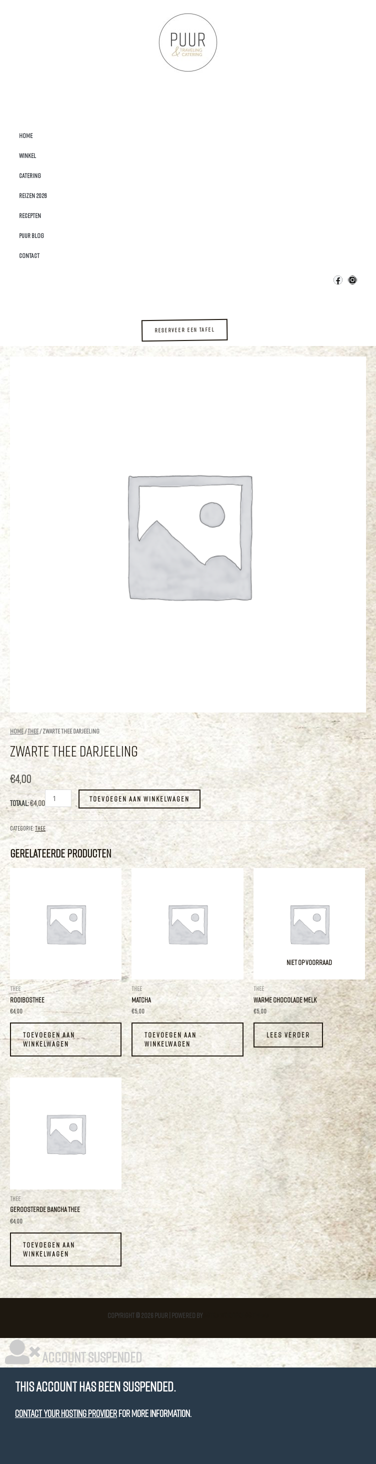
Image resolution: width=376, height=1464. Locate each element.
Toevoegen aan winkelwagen (140, 798)
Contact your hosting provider (66, 1413)
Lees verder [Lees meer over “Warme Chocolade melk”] (288, 1034)
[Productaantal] (58, 798)
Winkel (27, 156)
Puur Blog (31, 236)
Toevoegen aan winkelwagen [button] (49, 1039)
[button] (191, 330)
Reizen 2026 (33, 196)
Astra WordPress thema (236, 1315)
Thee (33, 731)
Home (25, 136)
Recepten (30, 216)
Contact (29, 256)
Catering (30, 176)
